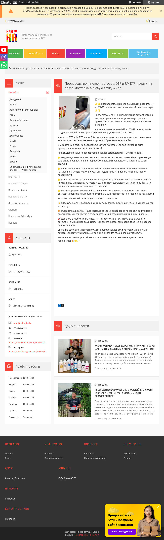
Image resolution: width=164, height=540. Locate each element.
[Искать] (155, 36)
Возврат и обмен (17, 190)
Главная (14, 53)
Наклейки (34, 53)
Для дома (15, 151)
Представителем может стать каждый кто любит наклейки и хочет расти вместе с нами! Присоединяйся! (124, 393)
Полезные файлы (18, 183)
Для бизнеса (16, 135)
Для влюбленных (19, 120)
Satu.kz (96, 532)
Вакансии (96, 53)
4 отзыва (137, 2)
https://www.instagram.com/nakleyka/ (28, 351)
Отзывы (12, 209)
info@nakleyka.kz (22, 323)
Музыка (14, 125)
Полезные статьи (17, 196)
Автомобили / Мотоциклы (24, 109)
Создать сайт (25, 2)
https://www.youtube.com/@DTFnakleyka (28, 342)
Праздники (15, 130)
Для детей (15, 99)
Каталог (49, 453)
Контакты (118, 53)
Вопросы (75, 53)
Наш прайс (14, 177)
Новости (17, 68)
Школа (13, 161)
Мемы (13, 141)
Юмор (13, 156)
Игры (12, 115)
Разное (13, 104)
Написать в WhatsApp (143, 54)
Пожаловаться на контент (87, 535)
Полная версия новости (108, 368)
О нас (55, 53)
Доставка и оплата (18, 203)
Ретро (13, 146)
